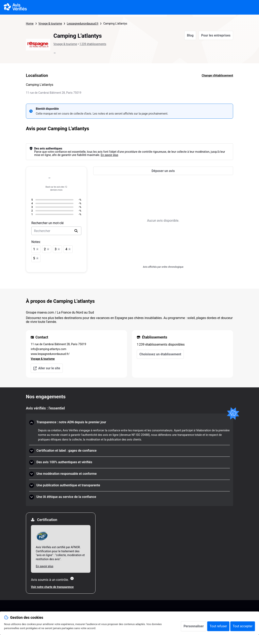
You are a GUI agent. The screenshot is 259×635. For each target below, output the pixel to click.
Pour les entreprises (215, 35)
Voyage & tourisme (50, 23)
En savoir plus (109, 155)
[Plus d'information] (72, 578)
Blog (190, 35)
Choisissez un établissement (160, 354)
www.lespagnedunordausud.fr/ (50, 354)
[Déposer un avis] (163, 171)
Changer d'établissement (217, 75)
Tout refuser (218, 626)
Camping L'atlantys (115, 23)
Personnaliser (194, 626)
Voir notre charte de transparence (52, 587)
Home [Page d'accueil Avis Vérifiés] (30, 23)
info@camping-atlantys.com (48, 349)
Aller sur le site (46, 368)
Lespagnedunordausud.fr (82, 23)
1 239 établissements (93, 44)
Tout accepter (243, 626)
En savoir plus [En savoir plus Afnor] (44, 566)
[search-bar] (56, 231)
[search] (76, 230)
